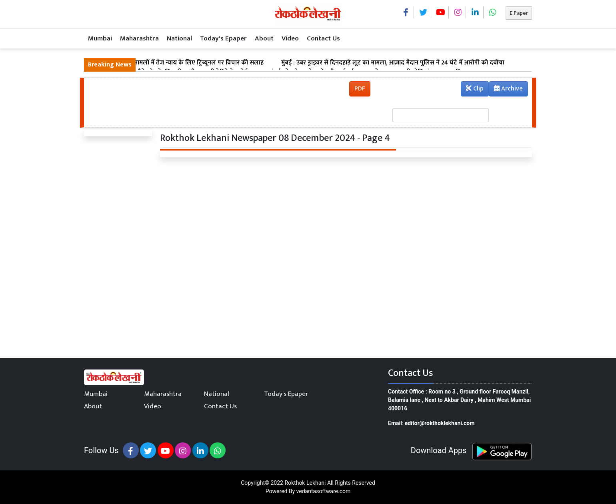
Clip (475, 88)
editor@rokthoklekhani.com (440, 423)
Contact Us (323, 38)
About (264, 38)
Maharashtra (139, 38)
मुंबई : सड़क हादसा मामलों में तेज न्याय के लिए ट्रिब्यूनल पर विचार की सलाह (176, 63)
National (179, 38)
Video (290, 38)
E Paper (519, 13)
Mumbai (100, 38)
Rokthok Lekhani (305, 483)
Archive (506, 89)
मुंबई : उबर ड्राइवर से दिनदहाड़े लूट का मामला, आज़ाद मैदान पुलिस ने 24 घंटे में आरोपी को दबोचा (392, 63)
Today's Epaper (223, 38)
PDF (359, 88)
